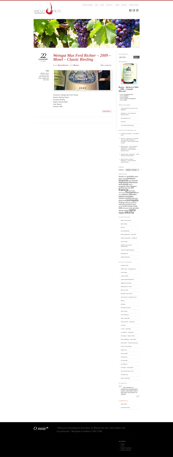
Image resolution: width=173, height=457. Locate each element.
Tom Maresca (124, 364)
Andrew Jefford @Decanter (127, 279)
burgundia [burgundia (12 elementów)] (123, 180)
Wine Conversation (125, 378)
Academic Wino (124, 265)
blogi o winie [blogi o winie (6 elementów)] (122, 178)
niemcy (47, 75)
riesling (44, 76)
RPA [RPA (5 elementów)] (135, 202)
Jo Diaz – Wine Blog (126, 328)
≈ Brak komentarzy (106, 65)
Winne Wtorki (133, 5)
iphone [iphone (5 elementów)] (120, 194)
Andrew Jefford (124, 276)
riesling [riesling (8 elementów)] (121, 202)
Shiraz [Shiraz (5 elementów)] (120, 206)
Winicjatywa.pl (124, 253)
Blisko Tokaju (124, 223)
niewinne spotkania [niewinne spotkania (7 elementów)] (125, 198)
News (102, 5)
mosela (42, 75)
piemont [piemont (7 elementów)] (135, 198)
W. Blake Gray (124, 374)
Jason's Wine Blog (125, 318)
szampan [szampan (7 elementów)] (130, 206)
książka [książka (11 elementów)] (129, 196)
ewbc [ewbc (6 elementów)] (129, 188)
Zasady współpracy (125, 450)
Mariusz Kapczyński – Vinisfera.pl (129, 238)
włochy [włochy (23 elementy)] (129, 212)
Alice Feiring (124, 272)
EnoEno (123, 227)
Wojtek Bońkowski (125, 257)
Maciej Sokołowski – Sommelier (128, 234)
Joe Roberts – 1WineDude (127, 332)
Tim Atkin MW (124, 360)
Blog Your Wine (124, 290)
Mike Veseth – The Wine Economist (129, 342)
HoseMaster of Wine (126, 307)
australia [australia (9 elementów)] (130, 176)
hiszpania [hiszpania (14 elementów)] (131, 192)
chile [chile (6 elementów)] (130, 180)
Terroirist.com (124, 357)
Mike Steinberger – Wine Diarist (128, 339)
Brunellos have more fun (127, 293)
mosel (47, 73)
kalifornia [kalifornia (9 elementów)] (122, 197)
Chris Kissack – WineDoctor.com (129, 297)
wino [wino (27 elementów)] (132, 210)
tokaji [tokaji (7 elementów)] (135, 206)
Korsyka (123, 142)
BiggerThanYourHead (126, 283)
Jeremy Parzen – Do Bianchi (128, 321)
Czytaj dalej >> (107, 111)
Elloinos (123, 300)
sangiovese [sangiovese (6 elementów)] (122, 204)
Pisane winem (124, 241)
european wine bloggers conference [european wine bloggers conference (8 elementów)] (128, 187)
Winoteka (76, 65)
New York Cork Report (126, 346)
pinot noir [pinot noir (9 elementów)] (122, 200)
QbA (40, 76)
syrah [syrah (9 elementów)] (124, 206)
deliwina (42, 73)
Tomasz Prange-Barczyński (127, 250)
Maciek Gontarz (124, 154)
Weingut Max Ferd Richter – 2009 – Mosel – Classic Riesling (82, 57)
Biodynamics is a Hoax (126, 286)
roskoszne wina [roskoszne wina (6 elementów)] (129, 202)
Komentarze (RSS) (125, 407)
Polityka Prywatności (126, 448)
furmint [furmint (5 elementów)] (130, 190)
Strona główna (87, 5)
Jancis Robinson (125, 314)
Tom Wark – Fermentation (127, 367)
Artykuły (109, 5)
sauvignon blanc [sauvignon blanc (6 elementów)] (131, 204)
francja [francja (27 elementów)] (123, 190)
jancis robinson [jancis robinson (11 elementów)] (129, 194)
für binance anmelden (126, 133)
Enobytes (123, 304)
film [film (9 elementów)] (132, 188)
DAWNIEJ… (122, 170)
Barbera (126, 95)
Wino (96, 5)
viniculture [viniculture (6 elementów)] (125, 208)
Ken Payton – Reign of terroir (128, 335)
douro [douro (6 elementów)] (130, 184)
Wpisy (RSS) (124, 404)
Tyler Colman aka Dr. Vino (127, 371)
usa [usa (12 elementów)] (120, 208)
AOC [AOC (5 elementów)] (125, 176)
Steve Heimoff (124, 353)
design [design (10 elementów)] (126, 184)
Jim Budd (123, 325)
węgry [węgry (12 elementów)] (121, 212)
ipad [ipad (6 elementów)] (137, 192)
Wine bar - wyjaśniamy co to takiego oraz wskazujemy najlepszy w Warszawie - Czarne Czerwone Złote (129, 140)
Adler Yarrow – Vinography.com (128, 269)
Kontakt (124, 5)
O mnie (117, 5)
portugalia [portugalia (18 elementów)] (132, 200)
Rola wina (123, 121)
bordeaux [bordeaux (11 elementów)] (131, 178)
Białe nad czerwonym (126, 220)
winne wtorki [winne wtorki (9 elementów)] (124, 211)
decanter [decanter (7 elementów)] (135, 180)
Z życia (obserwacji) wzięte (127, 125)
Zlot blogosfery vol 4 (126, 118)
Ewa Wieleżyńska (125, 231)
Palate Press (124, 350)
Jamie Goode (124, 311)
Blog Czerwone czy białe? (127, 159)
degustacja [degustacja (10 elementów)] (123, 182)
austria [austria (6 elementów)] (136, 176)
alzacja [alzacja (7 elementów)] (121, 176)
